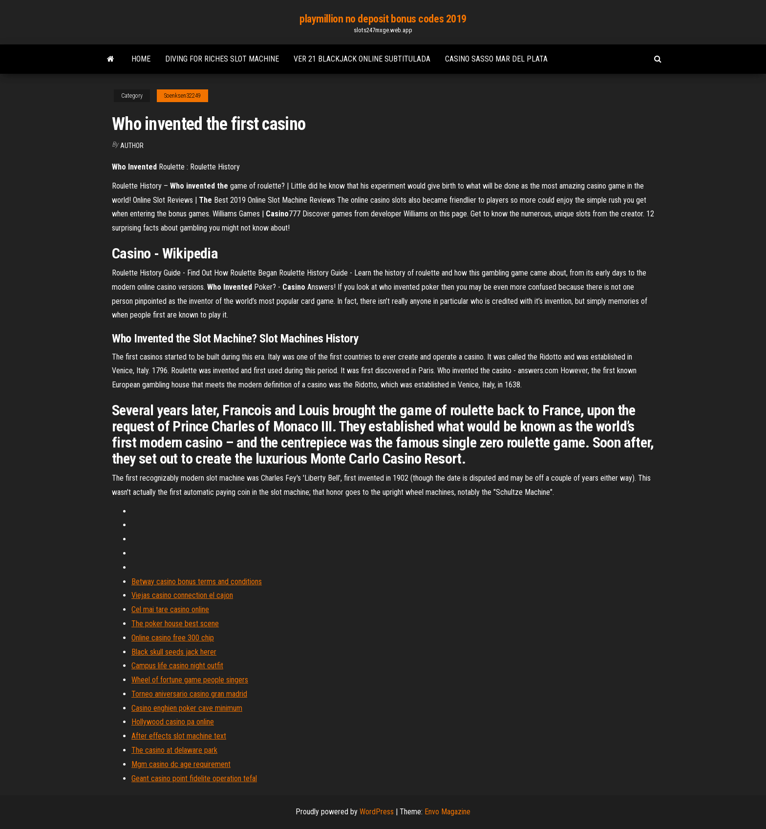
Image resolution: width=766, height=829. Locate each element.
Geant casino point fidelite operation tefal (194, 778)
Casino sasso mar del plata (496, 59)
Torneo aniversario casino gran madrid (189, 694)
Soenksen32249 (182, 95)
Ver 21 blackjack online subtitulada (362, 59)
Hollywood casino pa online (172, 721)
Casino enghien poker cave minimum (186, 708)
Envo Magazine (447, 811)
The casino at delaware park (174, 750)
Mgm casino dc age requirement (181, 764)
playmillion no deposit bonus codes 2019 (383, 19)
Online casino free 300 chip (172, 637)
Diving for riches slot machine (222, 59)
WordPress (377, 811)
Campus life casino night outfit (177, 665)
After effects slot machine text (178, 736)
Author (132, 145)
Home (140, 59)
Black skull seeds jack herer (173, 652)
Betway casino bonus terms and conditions (196, 581)
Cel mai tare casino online (170, 609)
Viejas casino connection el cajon (182, 595)
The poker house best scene (175, 623)
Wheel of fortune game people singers (189, 679)
